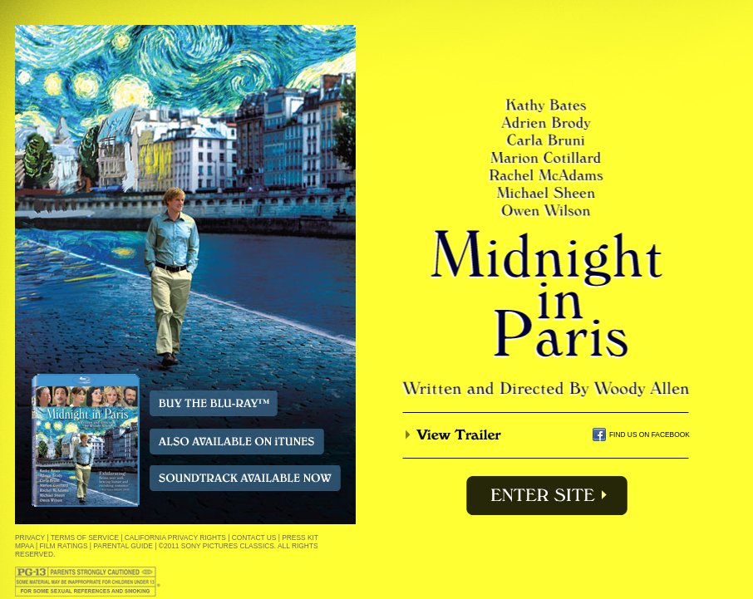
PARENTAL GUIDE (123, 546)
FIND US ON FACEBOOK (649, 434)
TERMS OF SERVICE (85, 537)
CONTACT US (254, 537)
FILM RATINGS (64, 546)
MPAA (24, 546)
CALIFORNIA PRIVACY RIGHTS (175, 537)
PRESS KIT (300, 537)
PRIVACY (30, 537)
